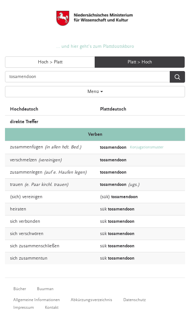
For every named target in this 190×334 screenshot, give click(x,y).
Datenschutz (134, 299)
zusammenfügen (26, 147)
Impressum (23, 307)
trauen (16, 184)
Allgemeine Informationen (36, 299)
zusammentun (33, 258)
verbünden (29, 221)
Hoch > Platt (50, 62)
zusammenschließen (39, 246)
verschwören (31, 233)
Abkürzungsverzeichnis (91, 299)
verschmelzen (23, 160)
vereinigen (32, 197)
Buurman (45, 289)
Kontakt (51, 307)
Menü (95, 91)
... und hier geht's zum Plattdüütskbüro (95, 46)
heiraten (18, 209)
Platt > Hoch (140, 62)
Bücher (19, 289)
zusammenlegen (26, 172)
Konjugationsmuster (146, 147)
